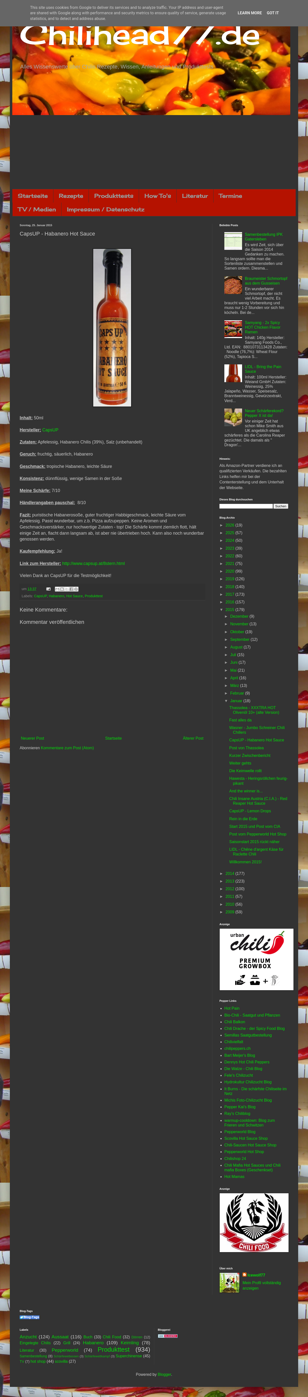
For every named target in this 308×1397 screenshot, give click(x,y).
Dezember (239, 616)
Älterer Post (193, 738)
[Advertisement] (154, 152)
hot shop (38, 1361)
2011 (230, 896)
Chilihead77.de (140, 34)
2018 (230, 587)
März (235, 685)
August (237, 647)
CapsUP (50, 429)
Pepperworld (65, 1350)
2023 (230, 548)
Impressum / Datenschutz (105, 209)
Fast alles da (240, 720)
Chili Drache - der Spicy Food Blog (254, 1028)
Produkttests (113, 195)
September (240, 639)
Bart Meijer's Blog (239, 1055)
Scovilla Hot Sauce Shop (246, 1138)
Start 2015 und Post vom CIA (254, 826)
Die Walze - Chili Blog (243, 1069)
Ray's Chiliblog (237, 1113)
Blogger (164, 1374)
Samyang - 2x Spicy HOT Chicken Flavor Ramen (262, 327)
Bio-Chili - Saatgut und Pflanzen (252, 1015)
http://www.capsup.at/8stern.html (93, 563)
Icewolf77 (256, 1275)
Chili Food (112, 1337)
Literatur (195, 195)
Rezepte (71, 195)
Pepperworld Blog (239, 1132)
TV (22, 1361)
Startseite (33, 195)
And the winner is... (246, 791)
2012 (230, 889)
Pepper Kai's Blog (240, 1107)
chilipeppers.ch (237, 1048)
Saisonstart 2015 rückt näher (254, 842)
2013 (230, 881)
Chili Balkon (234, 1022)
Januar (236, 701)
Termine (230, 195)
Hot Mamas (234, 1177)
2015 (230, 610)
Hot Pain (231, 1008)
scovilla (61, 1361)
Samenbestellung (33, 1356)
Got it (273, 13)
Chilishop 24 (235, 1159)
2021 (230, 564)
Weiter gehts (240, 763)
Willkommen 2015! (245, 862)
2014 (230, 873)
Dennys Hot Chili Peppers (246, 1062)
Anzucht (28, 1336)
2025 (230, 533)
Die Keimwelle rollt (245, 771)
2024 (230, 540)
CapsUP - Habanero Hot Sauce (256, 740)
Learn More (250, 13)
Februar (237, 693)
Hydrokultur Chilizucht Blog (248, 1082)
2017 (230, 594)
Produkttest (94, 596)
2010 (230, 904)
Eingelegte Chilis (35, 1343)
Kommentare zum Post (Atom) (67, 748)
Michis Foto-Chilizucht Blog (248, 1100)
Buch (87, 1337)
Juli (233, 655)
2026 (230, 525)
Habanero (56, 596)
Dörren (136, 1337)
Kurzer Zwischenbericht (249, 755)
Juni (234, 662)
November (239, 624)
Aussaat (60, 1336)
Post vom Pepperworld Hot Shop (257, 834)
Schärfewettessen (66, 1356)
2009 (230, 912)
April (234, 678)
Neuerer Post (32, 738)
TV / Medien (37, 209)
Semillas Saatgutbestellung (248, 1035)
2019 (230, 579)
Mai (234, 670)
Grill (66, 1343)
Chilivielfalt (233, 1042)
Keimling (130, 1342)
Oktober (237, 632)
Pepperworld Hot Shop (244, 1152)
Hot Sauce (74, 596)
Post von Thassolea (246, 748)
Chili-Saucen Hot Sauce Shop (250, 1145)
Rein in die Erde (243, 819)
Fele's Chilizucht (238, 1075)
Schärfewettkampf (97, 1356)
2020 (230, 571)
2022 (230, 556)
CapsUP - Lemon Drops (250, 811)
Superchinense (129, 1356)
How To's (157, 195)
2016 (230, 602)
